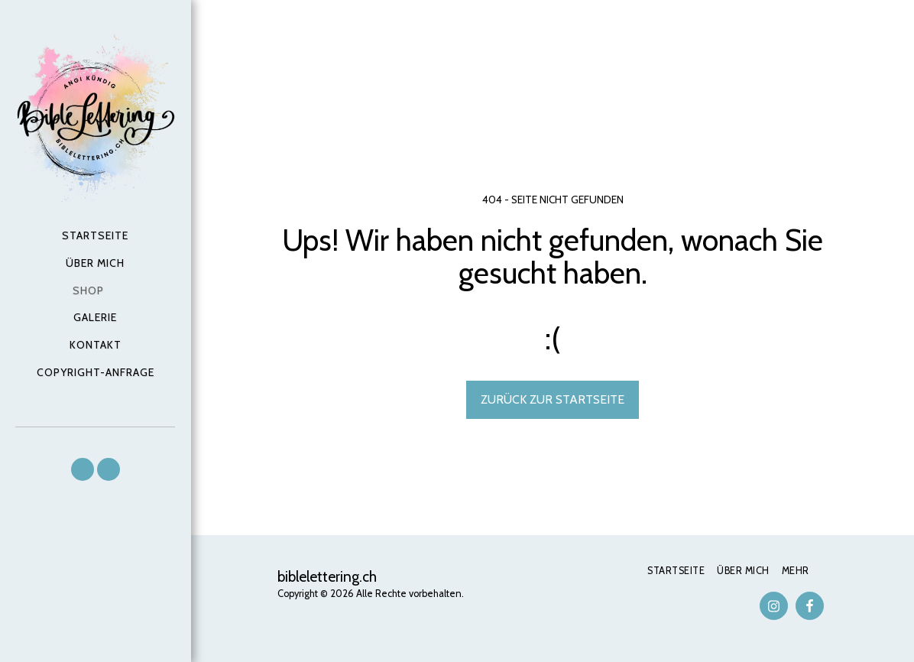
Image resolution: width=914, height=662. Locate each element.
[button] (82, 469)
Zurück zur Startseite (552, 399)
